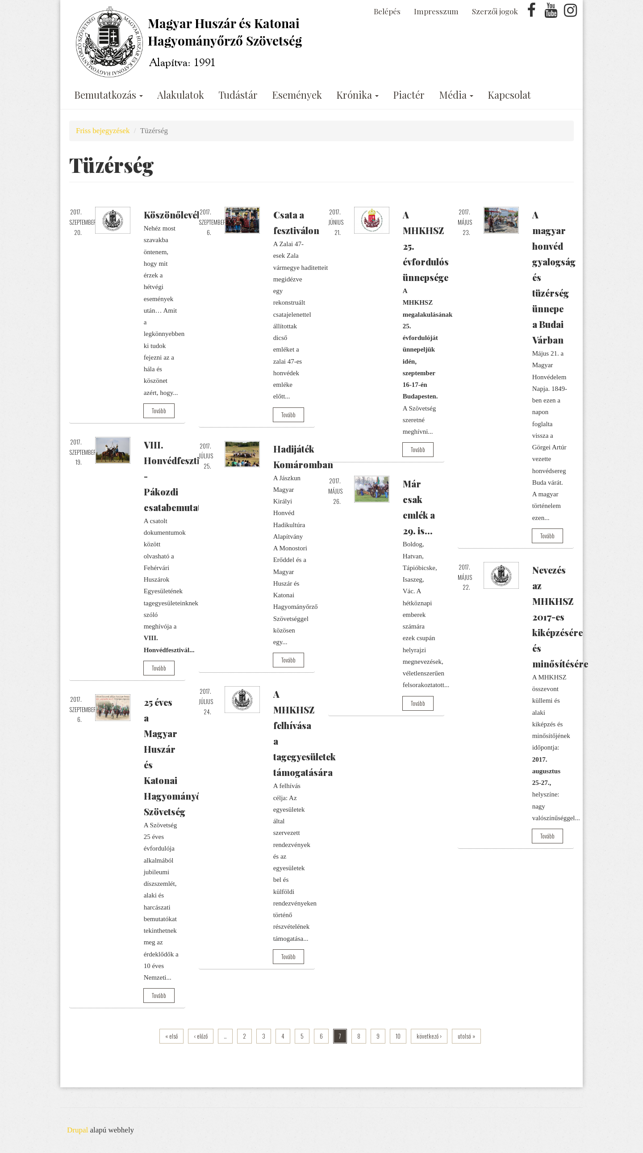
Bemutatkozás (108, 94)
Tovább (159, 410)
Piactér (409, 94)
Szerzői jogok (495, 11)
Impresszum (436, 11)
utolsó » (466, 1035)
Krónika (357, 94)
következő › (429, 1035)
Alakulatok (180, 94)
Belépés (387, 11)
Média (456, 94)
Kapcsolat (509, 94)
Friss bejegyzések (102, 130)
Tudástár (238, 94)
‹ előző (201, 1035)
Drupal (77, 1130)
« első (171, 1035)
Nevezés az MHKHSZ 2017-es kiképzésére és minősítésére (560, 617)
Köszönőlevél (172, 215)
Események (297, 94)
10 (398, 1035)
